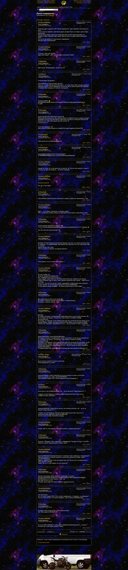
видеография (47, 1)
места (53, 1)
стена (80, 0)
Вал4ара (43, 61)
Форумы (39, 7)
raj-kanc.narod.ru (43, 182)
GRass (42, 385)
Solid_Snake (44, 354)
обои (83, 1)
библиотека (52, 2)
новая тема (46, 19)
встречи (89, 0)
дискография (40, 1)
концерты (53, 0)
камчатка (76, 0)
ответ (84, 42)
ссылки (85, 2)
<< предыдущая (41, 531)
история (44, 0)
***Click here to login (43, 542)
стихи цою (79, 1)
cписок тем (39, 19)
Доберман (44, 135)
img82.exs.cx (48, 480)
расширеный (41, 10)
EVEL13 (43, 74)
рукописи (46, 2)
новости (39, 0)
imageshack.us (42, 122)
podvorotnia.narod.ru (54, 277)
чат (75, 1)
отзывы (84, 0)
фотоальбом (40, 2)
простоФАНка (49, 15)
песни (48, 0)
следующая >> (51, 531)
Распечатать (64, 534)
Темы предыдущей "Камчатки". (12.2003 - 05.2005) (55, 7)
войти (89, 2)
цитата (88, 42)
